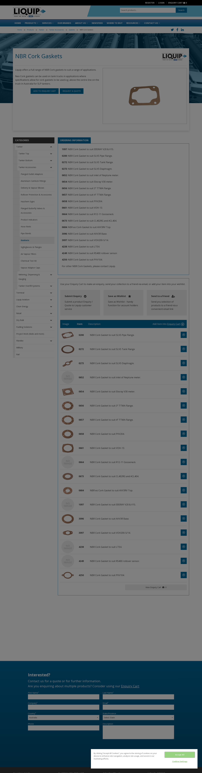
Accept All (179, 754)
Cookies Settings (179, 761)
